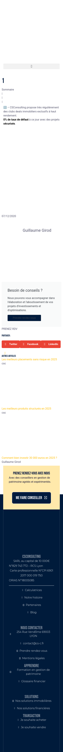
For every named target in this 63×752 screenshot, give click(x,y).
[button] (31, 66)
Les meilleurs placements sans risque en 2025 (29, 359)
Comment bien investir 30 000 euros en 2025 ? (29, 457)
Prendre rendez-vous (24, 317)
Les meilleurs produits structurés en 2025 (26, 408)
